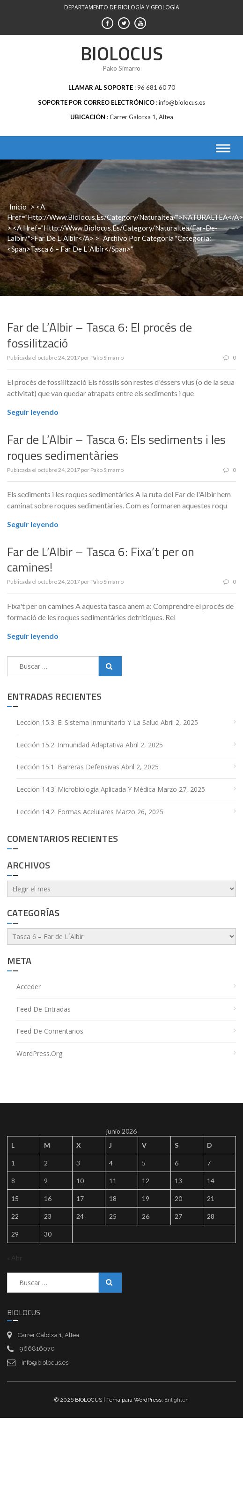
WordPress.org (39, 1053)
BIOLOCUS (122, 53)
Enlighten (176, 1399)
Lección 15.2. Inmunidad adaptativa (70, 744)
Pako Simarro (107, 357)
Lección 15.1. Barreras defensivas (67, 766)
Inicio (18, 207)
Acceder (28, 986)
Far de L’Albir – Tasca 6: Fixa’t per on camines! (100, 560)
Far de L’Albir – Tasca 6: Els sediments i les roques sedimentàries (116, 447)
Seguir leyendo (33, 411)
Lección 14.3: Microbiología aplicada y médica (85, 789)
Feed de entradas (43, 1009)
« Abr (14, 1258)
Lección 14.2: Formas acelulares (65, 811)
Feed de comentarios (49, 1031)
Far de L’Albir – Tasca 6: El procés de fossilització (99, 335)
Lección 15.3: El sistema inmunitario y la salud (87, 722)
